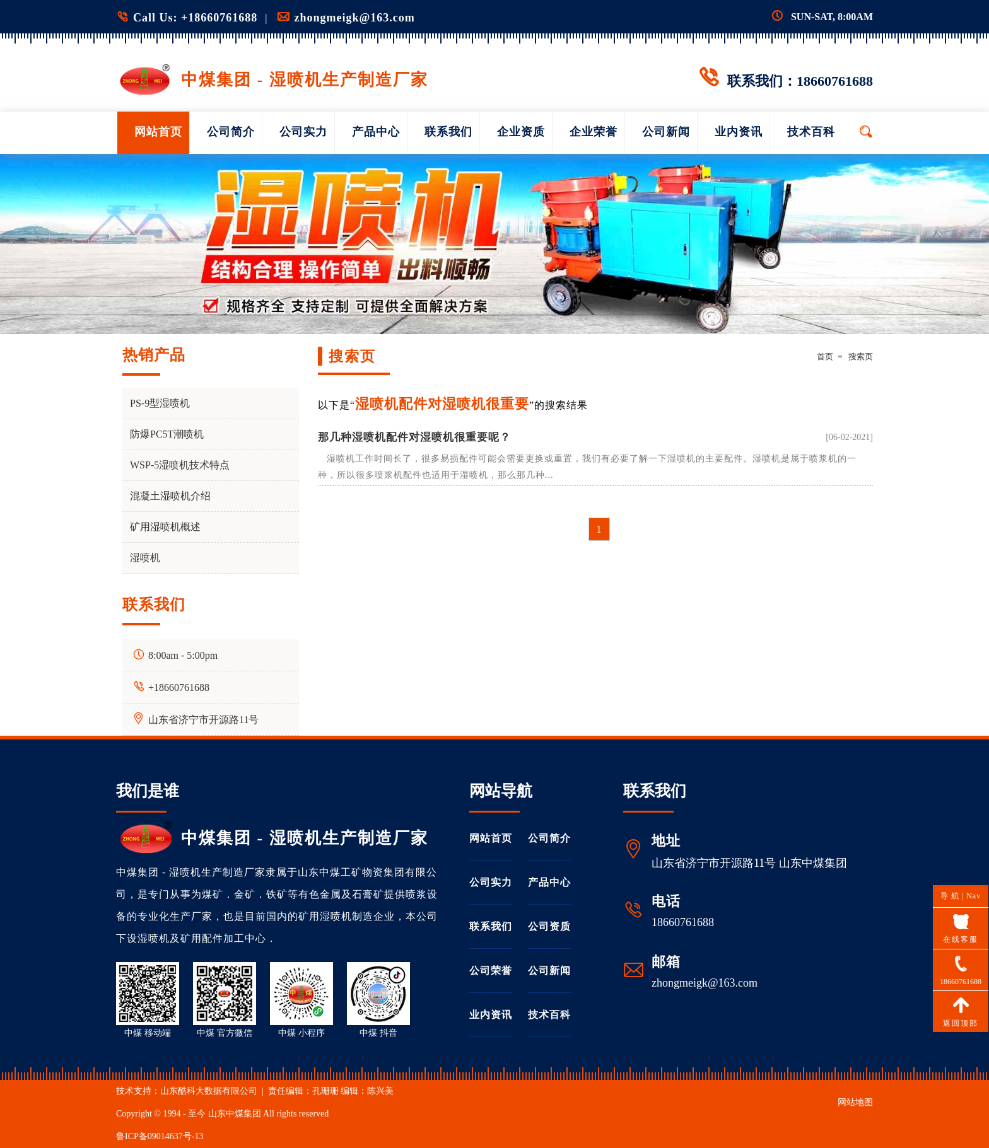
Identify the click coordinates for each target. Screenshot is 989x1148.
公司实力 (303, 131)
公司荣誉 (490, 970)
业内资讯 (739, 131)
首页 (825, 356)
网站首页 (158, 131)
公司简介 (231, 131)
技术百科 (811, 131)
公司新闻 (666, 131)
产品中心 (376, 131)
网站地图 (855, 1102)
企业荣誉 (593, 131)
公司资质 (549, 926)
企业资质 (521, 131)
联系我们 (448, 131)
